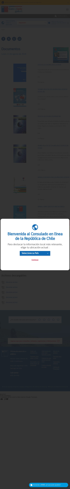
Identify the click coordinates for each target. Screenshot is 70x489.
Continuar (35, 260)
